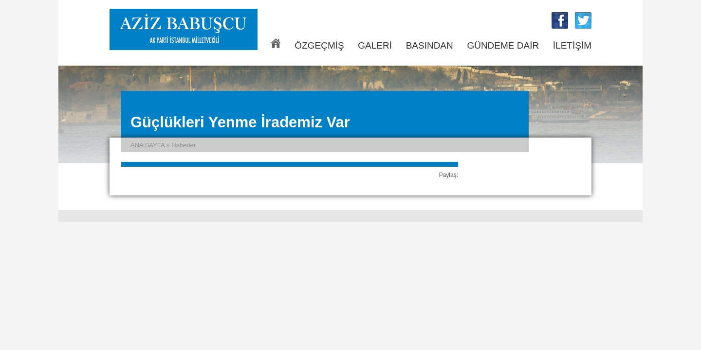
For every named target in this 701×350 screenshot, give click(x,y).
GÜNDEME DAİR (503, 45)
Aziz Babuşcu (184, 29)
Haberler (183, 145)
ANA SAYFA (276, 43)
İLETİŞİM (572, 45)
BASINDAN (429, 45)
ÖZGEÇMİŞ (319, 45)
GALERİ (375, 45)
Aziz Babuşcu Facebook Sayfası (560, 20)
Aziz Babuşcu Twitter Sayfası (583, 20)
